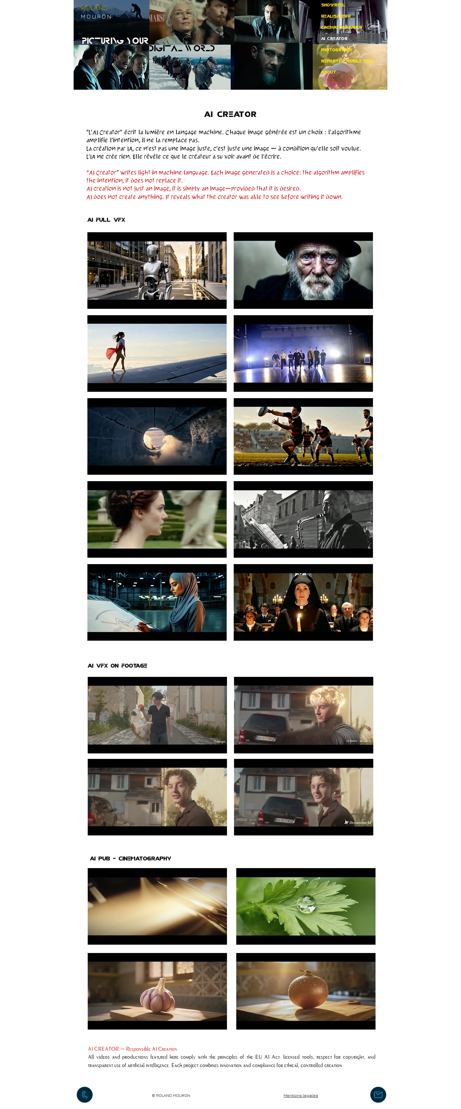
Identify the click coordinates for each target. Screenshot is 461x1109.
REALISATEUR (336, 15)
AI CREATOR (334, 38)
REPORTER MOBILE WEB (347, 60)
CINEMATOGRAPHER (341, 27)
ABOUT (328, 72)
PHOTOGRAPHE (336, 49)
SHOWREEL (333, 4)
